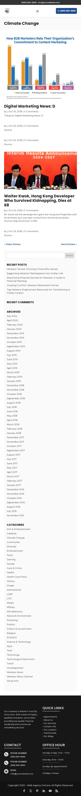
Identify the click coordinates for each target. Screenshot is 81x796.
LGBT (10, 594)
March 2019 (13, 372)
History (11, 581)
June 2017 (12, 463)
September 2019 (16, 346)
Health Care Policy (17, 577)
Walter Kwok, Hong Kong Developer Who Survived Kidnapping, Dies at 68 (39, 200)
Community (13, 542)
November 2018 (15, 390)
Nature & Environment (19, 616)
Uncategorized (15, 668)
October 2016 (14, 498)
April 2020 (12, 320)
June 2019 (12, 359)
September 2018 (16, 398)
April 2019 (12, 368)
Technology (13, 655)
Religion (11, 633)
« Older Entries (12, 244)
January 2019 (14, 381)
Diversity (11, 546)
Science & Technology (19, 642)
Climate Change (16, 538)
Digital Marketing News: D (29, 106)
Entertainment (15, 551)
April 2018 (12, 420)
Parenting (12, 620)
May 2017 (12, 468)
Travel (10, 663)
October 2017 (14, 446)
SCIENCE (12, 637)
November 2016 (15, 494)
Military (11, 607)
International (14, 590)
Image (10, 585)
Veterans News (15, 672)
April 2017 (12, 472)
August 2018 (13, 403)
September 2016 (16, 502)
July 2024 (12, 316)
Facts (10, 555)
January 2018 (14, 433)
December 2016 (15, 489)
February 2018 (14, 429)
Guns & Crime (14, 568)
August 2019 (13, 351)
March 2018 (13, 424)
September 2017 (16, 450)
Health (10, 572)
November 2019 (15, 337)
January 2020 (14, 329)
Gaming (11, 559)
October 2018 (14, 394)
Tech (9, 650)
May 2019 (12, 364)
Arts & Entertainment (18, 529)
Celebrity (12, 533)
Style (9, 646)
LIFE (9, 598)
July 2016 (12, 511)
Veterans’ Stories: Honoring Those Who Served (32, 269)
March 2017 (13, 476)
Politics (11, 624)
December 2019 (15, 333)
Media (10, 603)
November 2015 (15, 515)
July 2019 (12, 355)
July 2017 (12, 459)
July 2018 (12, 407)
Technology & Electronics (21, 659)
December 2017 (15, 437)
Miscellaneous (15, 611)
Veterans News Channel (20, 676)
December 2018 (15, 385)
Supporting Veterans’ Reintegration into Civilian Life (35, 273)
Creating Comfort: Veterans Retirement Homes (33, 285)
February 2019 (14, 377)
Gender (11, 564)
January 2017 (14, 485)
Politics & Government (19, 629)
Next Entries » (69, 244)
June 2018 (12, 411)
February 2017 (14, 481)
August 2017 (13, 455)
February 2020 (15, 324)
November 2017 (15, 442)
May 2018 (12, 416)
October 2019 (14, 342)
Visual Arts (12, 681)
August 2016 (13, 507)
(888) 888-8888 (68, 10)
